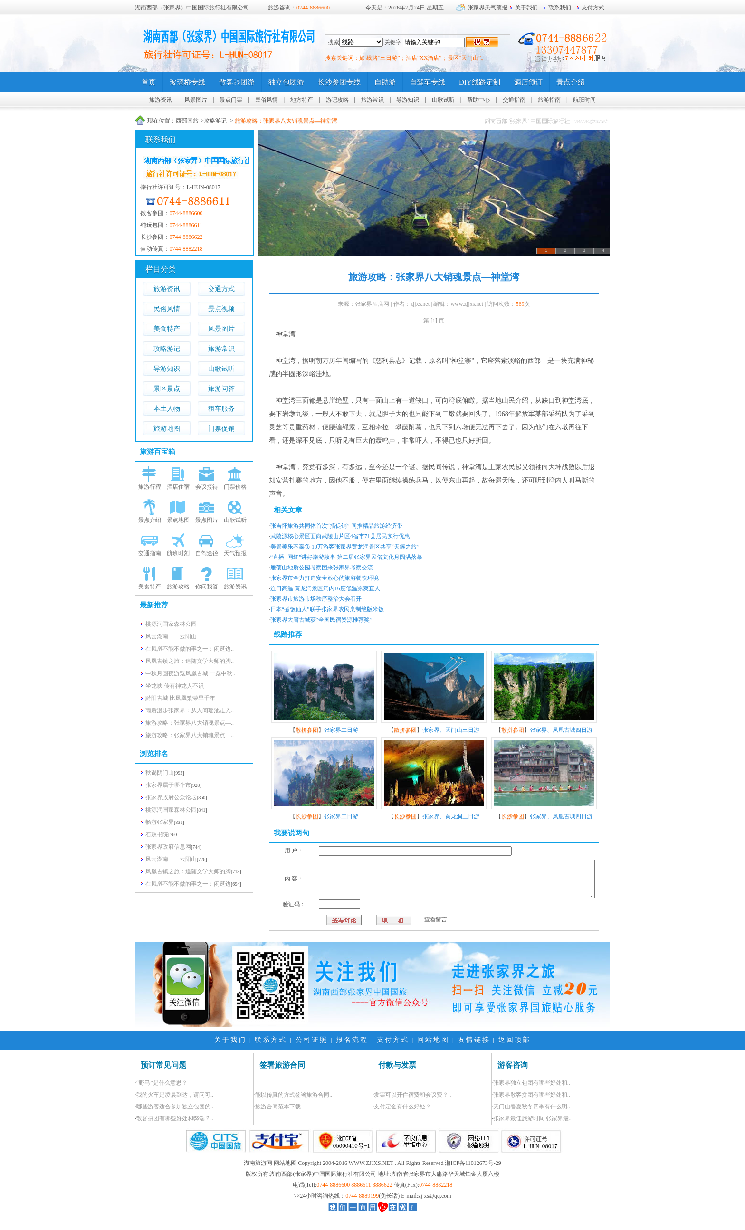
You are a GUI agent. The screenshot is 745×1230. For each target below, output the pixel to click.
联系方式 (271, 1050)
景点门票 (231, 99)
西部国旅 (187, 120)
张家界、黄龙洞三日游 (450, 816)
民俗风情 (266, 99)
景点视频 (221, 308)
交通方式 (221, 289)
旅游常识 (372, 99)
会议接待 (206, 486)
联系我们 (559, 7)
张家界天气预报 (487, 7)
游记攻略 (337, 99)
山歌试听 (443, 99)
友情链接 (474, 1050)
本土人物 (166, 408)
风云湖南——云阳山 (171, 859)
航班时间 (584, 99)
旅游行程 (149, 486)
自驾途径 (206, 553)
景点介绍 (149, 520)
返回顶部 (514, 1050)
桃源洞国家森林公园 (171, 809)
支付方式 (593, 7)
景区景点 (166, 388)
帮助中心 (478, 99)
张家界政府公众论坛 (171, 797)
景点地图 (178, 520)
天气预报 (235, 553)
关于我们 (526, 7)
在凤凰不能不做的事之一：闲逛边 (188, 883)
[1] (433, 320)
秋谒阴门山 (159, 772)
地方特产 (301, 99)
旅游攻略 (178, 586)
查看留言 (406, 930)
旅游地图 (166, 428)
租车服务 (221, 408)
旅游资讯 (160, 99)
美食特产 (166, 328)
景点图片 (206, 520)
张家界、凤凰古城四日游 (561, 730)
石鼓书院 (156, 834)
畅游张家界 (159, 822)
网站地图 (433, 1050)
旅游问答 (221, 388)
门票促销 (221, 428)
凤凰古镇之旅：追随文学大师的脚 (188, 871)
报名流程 (352, 1050)
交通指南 (514, 99)
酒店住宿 (178, 486)
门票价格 (235, 486)
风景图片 (195, 99)
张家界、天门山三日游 (450, 730)
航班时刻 (178, 553)
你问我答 (206, 586)
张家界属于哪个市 (168, 785)
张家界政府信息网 (168, 846)
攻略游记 (215, 120)
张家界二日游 (341, 730)
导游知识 (407, 99)
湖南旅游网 (258, 1174)
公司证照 (312, 1050)
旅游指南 (549, 99)
